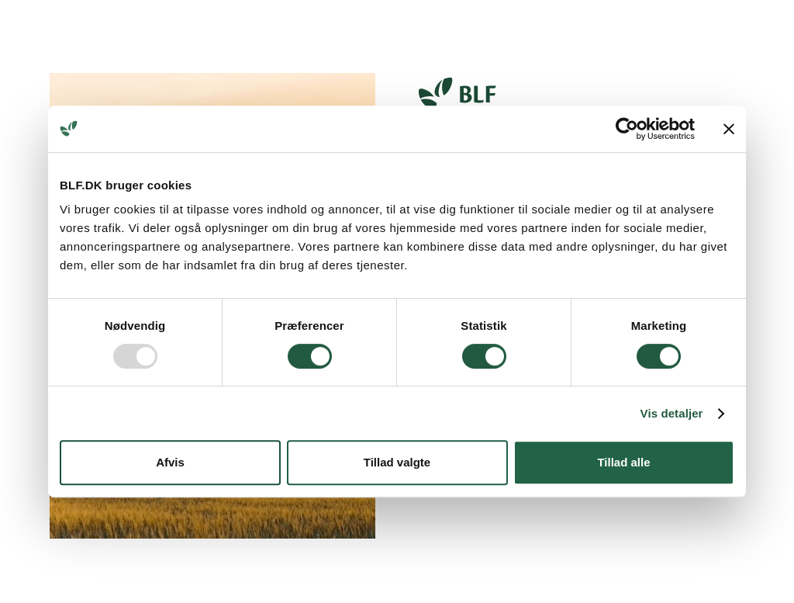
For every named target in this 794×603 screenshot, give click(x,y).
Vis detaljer (671, 413)
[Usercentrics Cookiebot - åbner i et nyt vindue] (627, 128)
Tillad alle (623, 462)
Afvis (170, 462)
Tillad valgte (397, 462)
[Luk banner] (728, 128)
